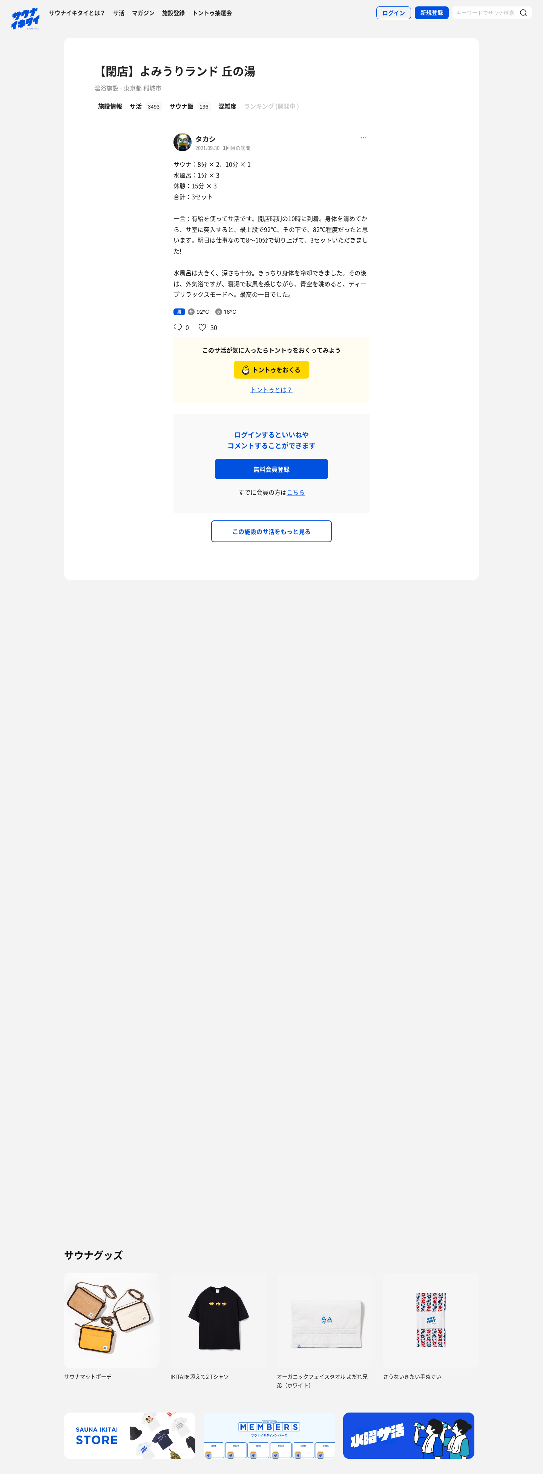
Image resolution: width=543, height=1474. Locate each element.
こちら (296, 492)
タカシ (205, 139)
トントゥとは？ (271, 389)
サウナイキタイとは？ (77, 13)
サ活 (118, 13)
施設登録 (173, 13)
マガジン (143, 13)
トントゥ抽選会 (212, 13)
